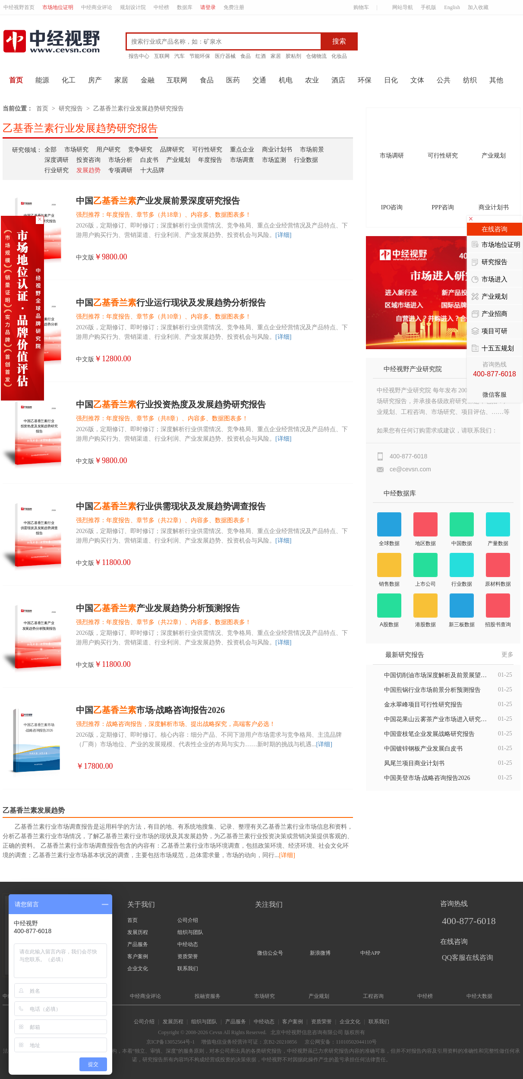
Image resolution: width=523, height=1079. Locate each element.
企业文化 (137, 968)
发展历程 (137, 932)
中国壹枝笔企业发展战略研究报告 (429, 734)
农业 (312, 80)
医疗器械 (225, 56)
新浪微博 (320, 953)
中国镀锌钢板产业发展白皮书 (423, 748)
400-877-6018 (469, 920)
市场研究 (76, 149)
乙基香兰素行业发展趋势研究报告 (138, 108)
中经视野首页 (19, 7)
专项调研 (120, 170)
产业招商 (489, 314)
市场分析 (120, 160)
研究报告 (71, 108)
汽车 (179, 56)
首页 (16, 80)
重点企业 (242, 149)
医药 (233, 80)
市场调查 (242, 160)
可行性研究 (207, 149)
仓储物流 (316, 56)
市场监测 (274, 160)
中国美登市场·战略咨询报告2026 (427, 778)
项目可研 (489, 331)
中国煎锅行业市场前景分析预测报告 (432, 690)
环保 (365, 80)
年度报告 (210, 160)
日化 (391, 80)
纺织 (470, 80)
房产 (95, 80)
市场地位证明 (57, 7)
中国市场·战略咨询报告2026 (150, 710)
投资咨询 (88, 160)
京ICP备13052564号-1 (170, 1042)
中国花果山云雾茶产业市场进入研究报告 (436, 719)
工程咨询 (373, 996)
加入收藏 (478, 7)
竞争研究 (140, 149)
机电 (286, 80)
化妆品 (339, 56)
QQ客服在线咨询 (467, 957)
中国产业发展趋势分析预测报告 (158, 608)
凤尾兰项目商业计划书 (414, 763)
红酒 (260, 56)
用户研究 (108, 149)
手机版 (428, 7)
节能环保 (199, 56)
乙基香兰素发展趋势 (34, 810)
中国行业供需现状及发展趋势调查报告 (171, 506)
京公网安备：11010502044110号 (340, 1042)
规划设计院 (133, 7)
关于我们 (141, 904)
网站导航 (399, 7)
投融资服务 (208, 996)
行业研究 (56, 170)
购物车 (357, 7)
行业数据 (306, 160)
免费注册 (234, 7)
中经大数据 (479, 996)
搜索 (339, 41)
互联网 (162, 56)
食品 (245, 56)
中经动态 (187, 944)
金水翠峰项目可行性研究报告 (423, 704)
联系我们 (187, 968)
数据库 (184, 7)
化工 (69, 80)
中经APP (370, 953)
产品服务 (137, 944)
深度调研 (56, 160)
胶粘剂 (293, 56)
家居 (276, 56)
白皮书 (149, 160)
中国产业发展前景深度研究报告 (158, 200)
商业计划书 (277, 149)
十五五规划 (492, 348)
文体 (417, 80)
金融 (147, 80)
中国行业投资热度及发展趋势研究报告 (171, 404)
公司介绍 (187, 920)
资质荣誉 (187, 956)
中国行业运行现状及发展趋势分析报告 (171, 302)
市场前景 (312, 149)
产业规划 (178, 160)
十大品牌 (152, 170)
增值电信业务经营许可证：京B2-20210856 (249, 1042)
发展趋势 (88, 170)
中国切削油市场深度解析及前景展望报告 (436, 675)
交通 (259, 80)
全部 (50, 149)
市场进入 (489, 279)
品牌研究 (172, 149)
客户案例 (137, 956)
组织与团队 (190, 932)
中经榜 (161, 7)
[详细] (283, 235)
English (452, 7)
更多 (507, 654)
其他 (496, 80)
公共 (444, 80)
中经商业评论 (96, 7)
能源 (42, 80)
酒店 (338, 80)
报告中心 (139, 56)
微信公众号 (270, 953)
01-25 (505, 675)
